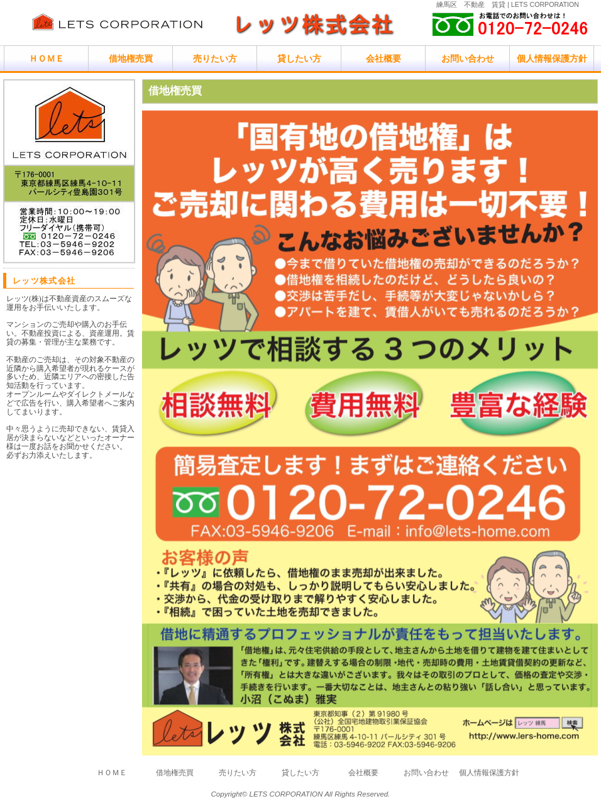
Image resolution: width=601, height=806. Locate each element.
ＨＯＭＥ (46, 58)
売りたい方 (215, 58)
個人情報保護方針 (552, 58)
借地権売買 (131, 58)
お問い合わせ (467, 58)
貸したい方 (299, 58)
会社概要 (383, 58)
